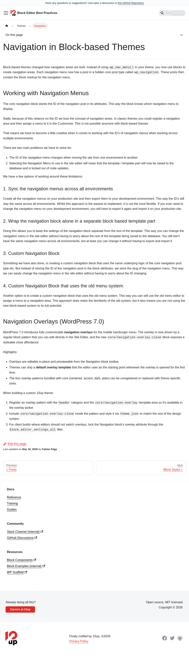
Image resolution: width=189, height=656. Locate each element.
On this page (14, 34)
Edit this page (14, 443)
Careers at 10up (20, 609)
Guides (12, 509)
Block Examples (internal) (26, 566)
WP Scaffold (17, 572)
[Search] (172, 13)
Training (12, 503)
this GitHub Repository (131, 3)
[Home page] (6, 26)
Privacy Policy (78, 641)
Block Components (21, 560)
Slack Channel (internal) (25, 531)
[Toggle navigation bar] (6, 13)
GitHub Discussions (22, 537)
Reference (14, 497)
